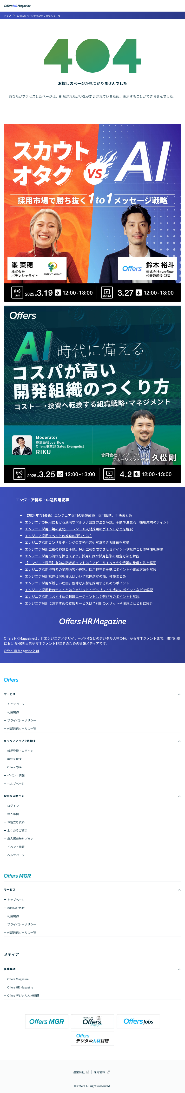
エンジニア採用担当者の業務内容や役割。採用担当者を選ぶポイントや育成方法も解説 (90, 569)
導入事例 (13, 814)
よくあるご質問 (17, 830)
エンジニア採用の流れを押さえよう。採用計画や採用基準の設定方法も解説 (82, 556)
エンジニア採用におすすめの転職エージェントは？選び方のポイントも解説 (82, 596)
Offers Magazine (18, 979)
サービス (9, 694)
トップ (7, 15)
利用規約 (13, 712)
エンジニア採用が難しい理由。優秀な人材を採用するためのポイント (77, 583)
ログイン (13, 806)
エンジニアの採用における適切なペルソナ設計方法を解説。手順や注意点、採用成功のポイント (97, 522)
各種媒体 (9, 969)
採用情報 (99, 1072)
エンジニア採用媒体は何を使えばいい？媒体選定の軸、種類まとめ (75, 576)
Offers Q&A (14, 767)
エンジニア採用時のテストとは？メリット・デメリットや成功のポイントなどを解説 (89, 589)
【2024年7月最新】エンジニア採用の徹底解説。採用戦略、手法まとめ (78, 515)
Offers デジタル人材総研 (23, 995)
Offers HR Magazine (20, 987)
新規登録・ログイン (20, 751)
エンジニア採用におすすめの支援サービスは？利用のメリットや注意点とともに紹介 (89, 603)
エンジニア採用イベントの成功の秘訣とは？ (58, 535)
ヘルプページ (16, 783)
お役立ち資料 (16, 822)
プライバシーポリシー (21, 720)
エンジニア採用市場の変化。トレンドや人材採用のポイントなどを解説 (79, 528)
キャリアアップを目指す (20, 741)
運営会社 (79, 1072)
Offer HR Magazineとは (21, 650)
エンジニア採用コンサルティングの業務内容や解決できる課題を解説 (77, 542)
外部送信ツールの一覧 (21, 728)
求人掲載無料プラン (20, 838)
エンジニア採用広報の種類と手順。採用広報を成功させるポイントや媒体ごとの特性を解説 (94, 549)
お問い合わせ (16, 908)
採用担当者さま (14, 796)
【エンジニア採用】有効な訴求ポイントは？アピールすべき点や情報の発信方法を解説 (90, 562)
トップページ (16, 704)
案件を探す (14, 759)
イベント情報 (16, 775)
